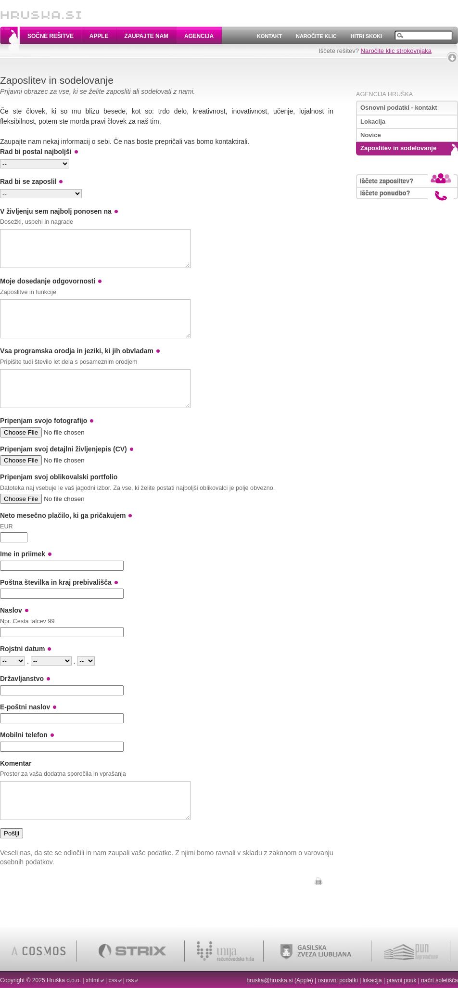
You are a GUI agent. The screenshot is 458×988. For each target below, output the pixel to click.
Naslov (11, 632)
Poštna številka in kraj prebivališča (56, 604)
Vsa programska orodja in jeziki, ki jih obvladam (76, 365)
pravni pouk (401, 980)
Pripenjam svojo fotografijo (43, 442)
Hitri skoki (366, 36)
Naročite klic (316, 36)
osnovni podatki (337, 980)
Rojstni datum (22, 670)
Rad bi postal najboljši (36, 151)
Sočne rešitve (50, 36)
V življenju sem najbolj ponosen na (56, 211)
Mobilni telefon (24, 756)
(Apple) (303, 980)
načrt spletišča (439, 980)
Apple (98, 36)
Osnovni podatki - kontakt (398, 107)
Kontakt (269, 36)
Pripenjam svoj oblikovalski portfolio (58, 498)
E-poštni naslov (25, 728)
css (113, 980)
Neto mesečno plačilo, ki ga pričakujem (63, 537)
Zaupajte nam (146, 36)
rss (130, 980)
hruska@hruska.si (269, 980)
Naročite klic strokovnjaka (396, 50)
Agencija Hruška (384, 94)
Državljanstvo (22, 700)
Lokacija (372, 121)
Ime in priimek (22, 575)
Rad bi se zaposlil (28, 181)
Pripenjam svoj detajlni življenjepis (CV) (63, 471)
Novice (370, 135)
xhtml (93, 980)
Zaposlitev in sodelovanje (398, 148)
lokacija (372, 980)
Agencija (199, 36)
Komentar (15, 785)
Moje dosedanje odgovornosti (47, 288)
